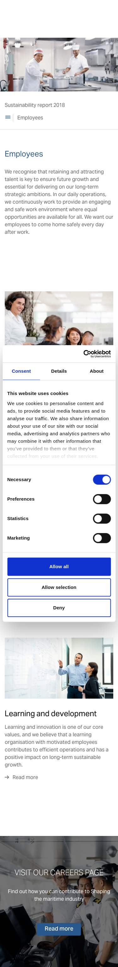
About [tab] (97, 371)
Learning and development (51, 713)
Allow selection (59, 587)
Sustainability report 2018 (35, 105)
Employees (30, 117)
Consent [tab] (21, 371)
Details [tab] (59, 371)
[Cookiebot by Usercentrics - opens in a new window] (84, 354)
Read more (25, 777)
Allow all (59, 566)
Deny (59, 607)
